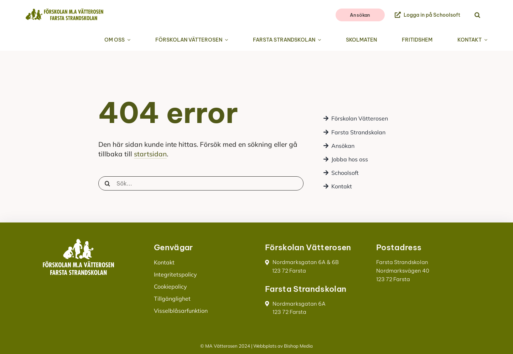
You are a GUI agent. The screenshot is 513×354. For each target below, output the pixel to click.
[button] (477, 15)
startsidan (150, 154)
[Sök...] (201, 183)
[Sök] (107, 183)
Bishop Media (298, 346)
